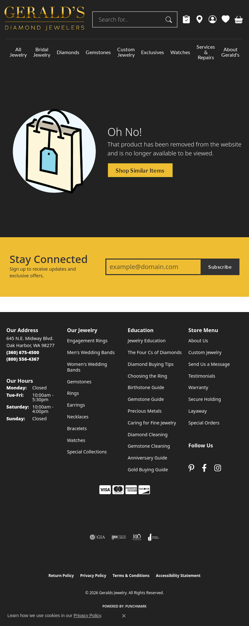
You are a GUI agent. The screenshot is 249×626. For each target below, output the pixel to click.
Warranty (198, 387)
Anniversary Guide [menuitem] (147, 458)
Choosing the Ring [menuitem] (147, 376)
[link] (186, 19)
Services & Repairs (205, 52)
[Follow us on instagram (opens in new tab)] (217, 468)
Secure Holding (205, 399)
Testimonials (202, 376)
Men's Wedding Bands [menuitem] (91, 352)
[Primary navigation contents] (124, 52)
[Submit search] (169, 19)
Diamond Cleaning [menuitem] (147, 434)
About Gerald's (230, 52)
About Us (198, 341)
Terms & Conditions (131, 575)
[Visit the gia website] (97, 537)
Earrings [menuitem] (76, 405)
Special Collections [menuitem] (87, 452)
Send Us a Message (209, 364)
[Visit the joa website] (153, 537)
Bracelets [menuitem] (77, 428)
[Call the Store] (22, 352)
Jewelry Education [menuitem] (147, 341)
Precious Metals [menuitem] (144, 411)
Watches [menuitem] (76, 440)
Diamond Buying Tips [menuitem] (151, 364)
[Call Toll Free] (22, 359)
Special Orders (204, 423)
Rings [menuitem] (73, 393)
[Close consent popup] (124, 616)
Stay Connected (49, 259)
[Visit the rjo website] (137, 537)
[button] (213, 19)
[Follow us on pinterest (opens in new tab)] (191, 468)
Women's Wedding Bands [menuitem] (87, 367)
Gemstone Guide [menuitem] (146, 399)
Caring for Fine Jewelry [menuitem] (152, 423)
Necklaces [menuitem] (78, 417)
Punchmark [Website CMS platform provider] (136, 606)
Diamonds (68, 52)
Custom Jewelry (126, 52)
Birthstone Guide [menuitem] (146, 387)
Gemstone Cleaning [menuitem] (149, 446)
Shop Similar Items (140, 170)
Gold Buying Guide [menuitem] (148, 469)
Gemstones (98, 52)
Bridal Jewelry (41, 52)
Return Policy (61, 575)
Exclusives (152, 52)
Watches (180, 52)
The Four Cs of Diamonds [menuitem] (155, 352)
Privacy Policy (93, 575)
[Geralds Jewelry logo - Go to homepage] (44, 19)
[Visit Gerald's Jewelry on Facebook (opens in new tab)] (204, 468)
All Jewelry (18, 52)
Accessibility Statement (178, 575)
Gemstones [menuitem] (79, 382)
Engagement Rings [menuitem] (87, 341)
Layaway (198, 411)
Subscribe (220, 266)
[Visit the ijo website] (118, 537)
